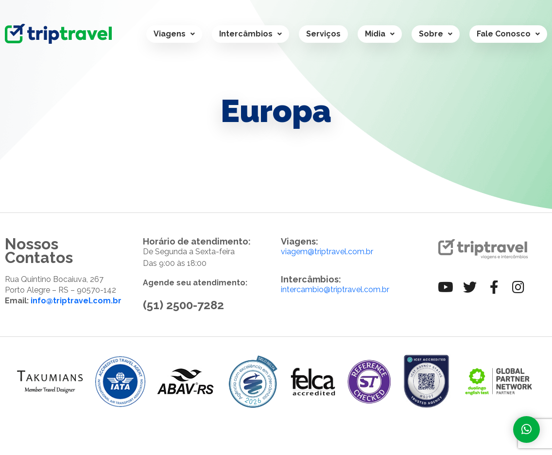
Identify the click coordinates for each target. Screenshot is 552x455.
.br (384, 289)
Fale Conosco (508, 33)
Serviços (323, 33)
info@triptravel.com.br (76, 300)
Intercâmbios (250, 33)
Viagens (174, 33)
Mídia (380, 33)
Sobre (435, 33)
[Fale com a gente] (526, 429)
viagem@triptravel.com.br (327, 251)
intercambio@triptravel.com (330, 289)
